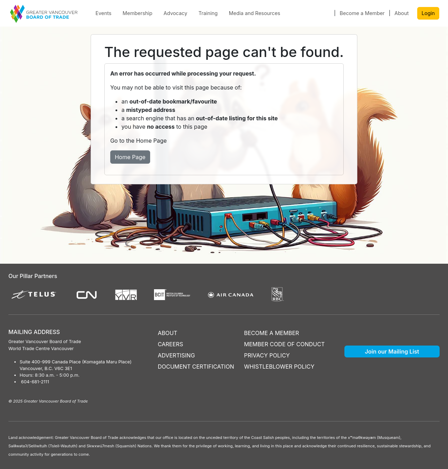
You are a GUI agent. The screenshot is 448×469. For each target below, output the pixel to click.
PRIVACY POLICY (267, 355)
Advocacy (175, 13)
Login (428, 13)
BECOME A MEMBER (271, 332)
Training (208, 13)
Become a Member (362, 13)
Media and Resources (254, 13)
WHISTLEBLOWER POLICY (279, 366)
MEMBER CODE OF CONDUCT (284, 344)
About (401, 13)
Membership (137, 13)
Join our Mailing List (392, 351)
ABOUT (167, 332)
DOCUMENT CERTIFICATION (196, 366)
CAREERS (170, 344)
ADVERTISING (176, 355)
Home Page (130, 157)
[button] (327, 13)
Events (104, 13)
